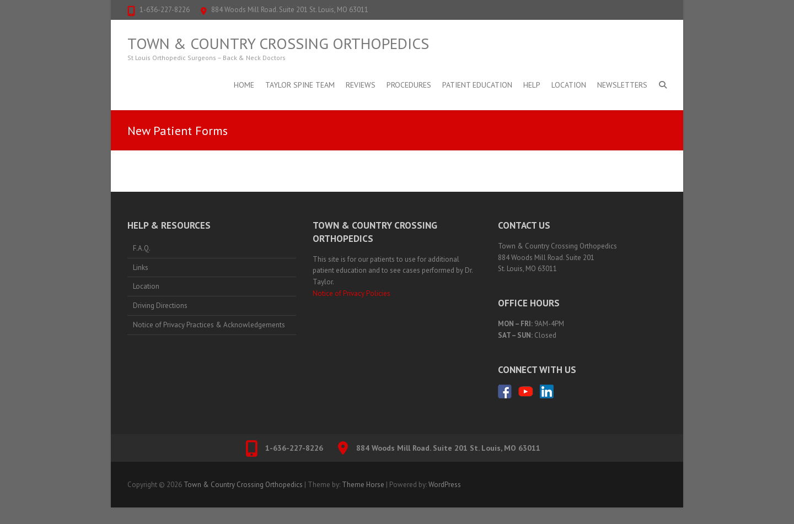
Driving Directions (160, 305)
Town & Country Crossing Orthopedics (278, 43)
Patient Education (477, 85)
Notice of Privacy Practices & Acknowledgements (209, 324)
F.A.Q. (142, 248)
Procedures (409, 85)
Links (140, 267)
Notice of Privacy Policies (351, 293)
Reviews (360, 85)
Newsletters (622, 85)
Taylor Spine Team (300, 85)
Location (568, 85)
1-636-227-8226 (165, 9)
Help (531, 85)
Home (244, 85)
